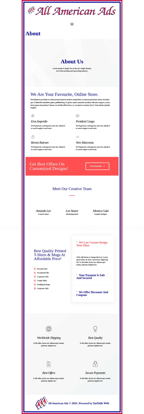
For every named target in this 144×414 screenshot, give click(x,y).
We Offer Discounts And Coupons (92, 293)
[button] (72, 24)
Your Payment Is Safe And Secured (90, 277)
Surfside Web (101, 403)
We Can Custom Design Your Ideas (91, 244)
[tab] (93, 243)
